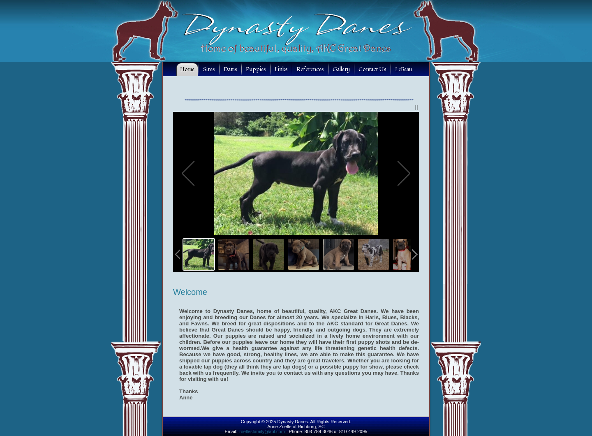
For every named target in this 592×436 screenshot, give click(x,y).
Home (187, 69)
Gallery (341, 69)
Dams (230, 69)
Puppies (256, 69)
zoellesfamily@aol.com (261, 431)
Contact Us (372, 69)
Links (281, 69)
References (310, 69)
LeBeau (403, 69)
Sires (209, 69)
